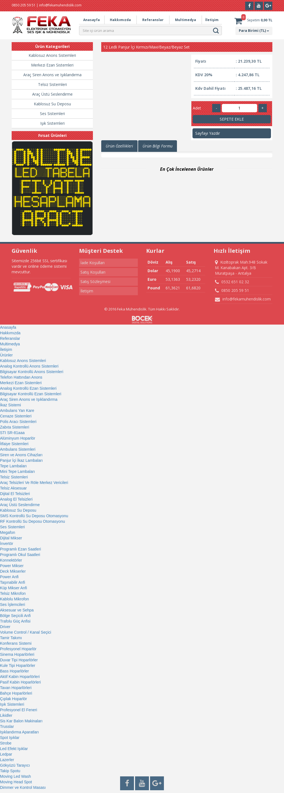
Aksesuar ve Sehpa (17, 610)
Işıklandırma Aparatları (19, 732)
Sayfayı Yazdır (207, 133)
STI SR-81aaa (12, 432)
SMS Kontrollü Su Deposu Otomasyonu (34, 516)
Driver (5, 626)
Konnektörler (11, 560)
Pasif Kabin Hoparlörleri (20, 682)
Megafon (7, 532)
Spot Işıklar (9, 737)
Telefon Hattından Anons (21, 377)
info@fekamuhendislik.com (243, 299)
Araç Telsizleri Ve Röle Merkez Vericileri (34, 482)
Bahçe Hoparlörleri (16, 693)
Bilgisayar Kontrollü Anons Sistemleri (31, 371)
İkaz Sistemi (10, 405)
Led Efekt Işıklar (14, 748)
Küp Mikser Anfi (13, 588)
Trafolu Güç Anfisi (15, 621)
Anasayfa (91, 19)
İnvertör (6, 543)
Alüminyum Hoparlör (17, 438)
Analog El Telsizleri (16, 499)
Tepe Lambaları (13, 466)
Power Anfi (9, 577)
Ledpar (6, 754)
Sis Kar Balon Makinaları (21, 721)
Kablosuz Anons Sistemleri (52, 55)
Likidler (6, 715)
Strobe (5, 743)
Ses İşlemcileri (12, 604)
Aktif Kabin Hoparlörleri (20, 676)
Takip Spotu (10, 771)
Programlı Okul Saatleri (20, 554)
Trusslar (7, 726)
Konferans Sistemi (16, 643)
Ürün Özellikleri (119, 146)
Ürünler (6, 355)
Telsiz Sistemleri (52, 84)
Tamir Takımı (11, 638)
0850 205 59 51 (232, 290)
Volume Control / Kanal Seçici (25, 632)
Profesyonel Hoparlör (18, 649)
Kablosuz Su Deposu (52, 103)
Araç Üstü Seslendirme (52, 94)
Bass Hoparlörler (14, 671)
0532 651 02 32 (232, 282)
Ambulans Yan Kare (17, 410)
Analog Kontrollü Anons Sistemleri (29, 366)
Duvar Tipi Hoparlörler (19, 660)
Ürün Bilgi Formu (158, 146)
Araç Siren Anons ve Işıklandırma (52, 74)
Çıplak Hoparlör (13, 699)
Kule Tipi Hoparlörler (17, 665)
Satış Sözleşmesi (95, 281)
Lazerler (7, 760)
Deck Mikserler (13, 571)
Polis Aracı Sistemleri (18, 421)
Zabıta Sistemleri (14, 427)
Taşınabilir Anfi (12, 582)
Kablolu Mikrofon (14, 599)
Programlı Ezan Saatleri (20, 549)
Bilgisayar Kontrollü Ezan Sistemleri (30, 394)
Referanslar (153, 19)
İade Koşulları (92, 262)
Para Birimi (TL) (254, 30)
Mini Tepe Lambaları (17, 471)
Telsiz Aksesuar (13, 488)
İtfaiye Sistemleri (14, 444)
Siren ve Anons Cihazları (21, 455)
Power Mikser (12, 565)
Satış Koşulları (92, 272)
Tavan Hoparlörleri (16, 687)
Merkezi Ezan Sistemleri (52, 65)
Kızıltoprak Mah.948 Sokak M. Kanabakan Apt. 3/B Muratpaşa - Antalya (241, 267)
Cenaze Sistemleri (16, 416)
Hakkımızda (120, 19)
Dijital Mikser (11, 538)
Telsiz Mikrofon (13, 593)
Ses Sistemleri (52, 113)
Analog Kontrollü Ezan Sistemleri (28, 388)
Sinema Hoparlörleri (17, 654)
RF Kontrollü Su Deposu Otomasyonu (32, 521)
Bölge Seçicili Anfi (15, 615)
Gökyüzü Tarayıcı (15, 765)
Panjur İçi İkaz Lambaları (21, 460)
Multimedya (185, 19)
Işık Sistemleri (52, 123)
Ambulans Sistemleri (18, 449)
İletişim (212, 19)
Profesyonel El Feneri (18, 710)
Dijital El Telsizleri (15, 493)
